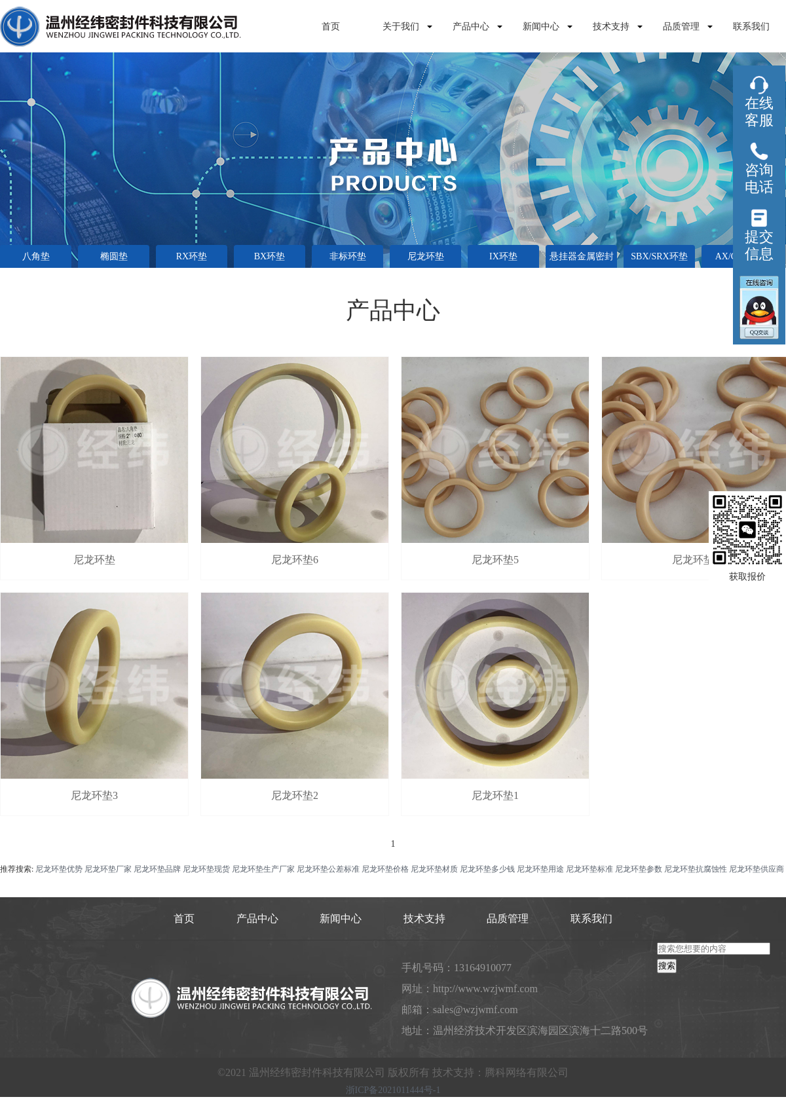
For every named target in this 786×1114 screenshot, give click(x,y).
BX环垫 (269, 256)
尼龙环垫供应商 (756, 869)
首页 (331, 26)
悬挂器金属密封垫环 (582, 260)
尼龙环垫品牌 (157, 869)
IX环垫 (503, 256)
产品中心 (471, 26)
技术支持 (611, 26)
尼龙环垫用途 (540, 869)
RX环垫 (191, 256)
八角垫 (36, 256)
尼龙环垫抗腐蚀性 (695, 869)
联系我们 (751, 26)
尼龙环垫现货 (206, 869)
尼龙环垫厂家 (108, 869)
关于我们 (401, 26)
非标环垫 (347, 256)
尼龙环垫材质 (434, 869)
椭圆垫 (114, 256)
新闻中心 (541, 26)
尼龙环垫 (425, 256)
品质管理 (681, 26)
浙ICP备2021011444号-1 (393, 1090)
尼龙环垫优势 (59, 869)
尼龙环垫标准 (589, 869)
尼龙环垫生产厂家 (263, 869)
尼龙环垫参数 (638, 869)
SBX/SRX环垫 (659, 256)
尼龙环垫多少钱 (487, 869)
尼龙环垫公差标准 (328, 869)
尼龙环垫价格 (385, 869)
